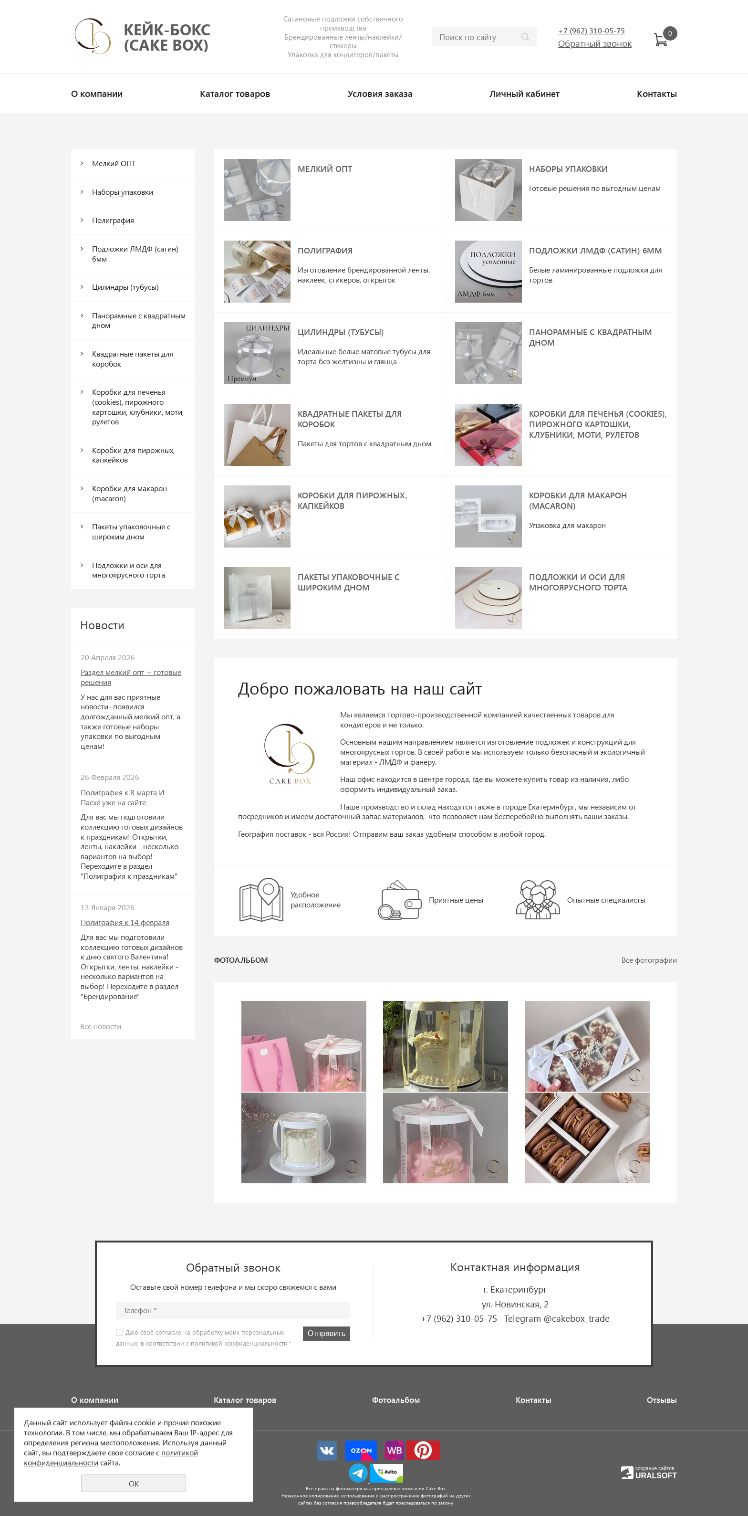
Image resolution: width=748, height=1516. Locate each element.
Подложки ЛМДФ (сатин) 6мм (135, 253)
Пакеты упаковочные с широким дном (131, 531)
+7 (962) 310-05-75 (458, 1318)
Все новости (100, 1026)
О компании (97, 93)
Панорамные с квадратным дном (139, 320)
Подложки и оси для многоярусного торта (128, 570)
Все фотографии (649, 960)
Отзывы (662, 1399)
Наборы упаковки (122, 192)
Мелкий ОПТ (113, 163)
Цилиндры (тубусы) (125, 287)
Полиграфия (113, 220)
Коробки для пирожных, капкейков (133, 455)
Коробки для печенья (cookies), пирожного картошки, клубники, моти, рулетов (138, 406)
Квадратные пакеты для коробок (132, 358)
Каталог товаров (235, 93)
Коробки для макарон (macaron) (129, 493)
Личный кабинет (524, 93)
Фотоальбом (396, 1399)
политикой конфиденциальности (239, 1343)
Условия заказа (380, 93)
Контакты (657, 93)
